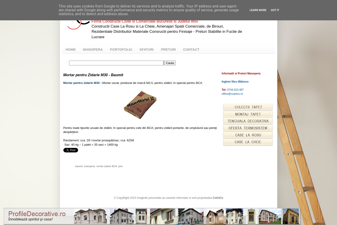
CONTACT (191, 49)
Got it (275, 10)
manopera (89, 166)
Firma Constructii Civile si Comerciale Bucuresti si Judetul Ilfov (145, 21)
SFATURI (146, 49)
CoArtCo (218, 197)
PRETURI (168, 49)
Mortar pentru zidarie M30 (81, 83)
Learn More (258, 10)
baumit (79, 166)
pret (120, 166)
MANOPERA (93, 49)
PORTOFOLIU (121, 49)
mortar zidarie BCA (106, 166)
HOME (71, 49)
